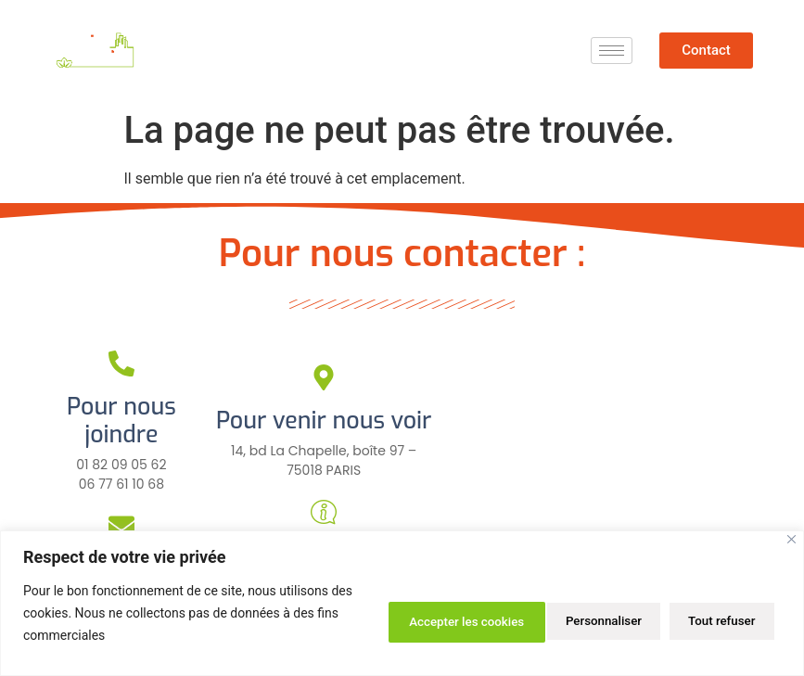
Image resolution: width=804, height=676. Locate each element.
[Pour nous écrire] (121, 526)
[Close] (791, 539)
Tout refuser (536, 619)
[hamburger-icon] (611, 50)
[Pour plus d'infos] (324, 512)
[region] (402, 603)
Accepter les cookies (693, 619)
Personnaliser (400, 619)
